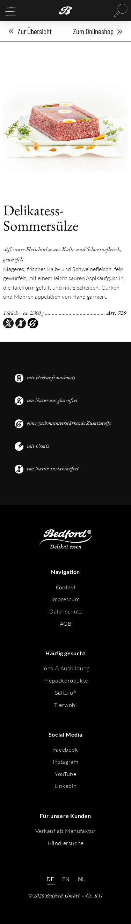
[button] (10, 11)
